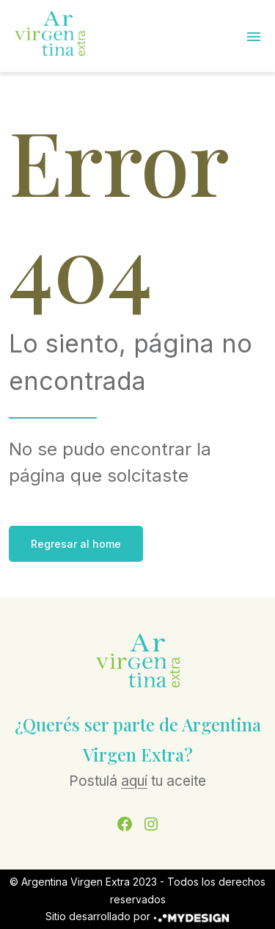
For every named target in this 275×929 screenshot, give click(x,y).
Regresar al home (76, 544)
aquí (134, 781)
